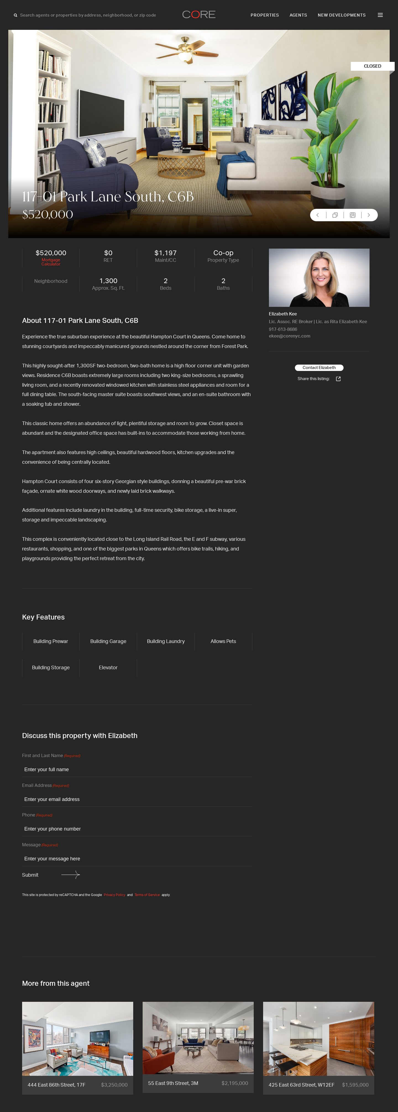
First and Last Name (51, 756)
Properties (265, 15)
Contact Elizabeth (319, 368)
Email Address (45, 786)
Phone (37, 815)
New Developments (342, 15)
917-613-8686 (283, 329)
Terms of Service (147, 895)
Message (40, 845)
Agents (299, 15)
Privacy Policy (114, 895)
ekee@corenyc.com (289, 336)
